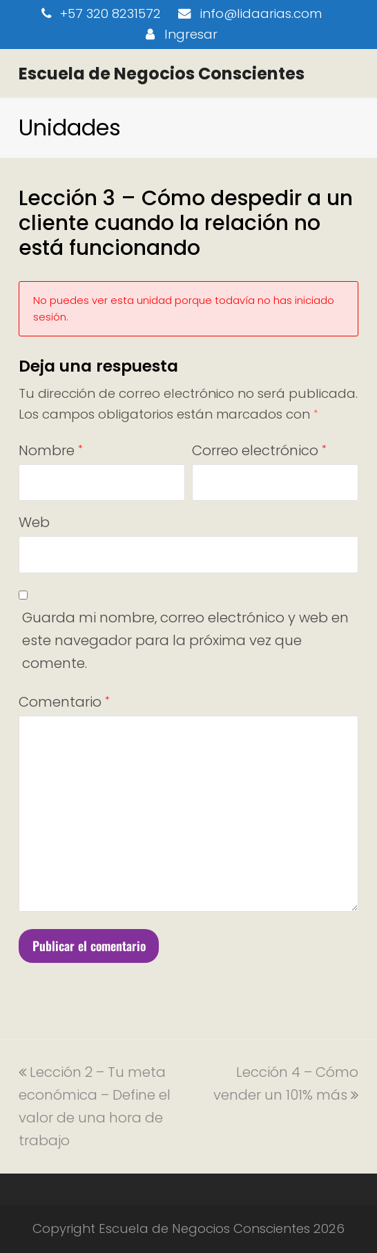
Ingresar (191, 34)
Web (34, 522)
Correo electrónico (259, 450)
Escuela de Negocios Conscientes (161, 73)
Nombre (50, 450)
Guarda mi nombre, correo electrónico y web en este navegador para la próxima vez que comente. (185, 640)
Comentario (64, 701)
